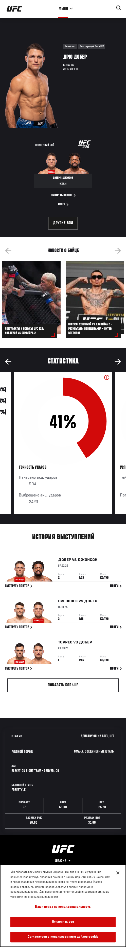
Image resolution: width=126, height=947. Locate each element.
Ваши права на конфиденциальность (63, 907)
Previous (8, 250)
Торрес (65, 642)
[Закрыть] (117, 872)
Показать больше (63, 685)
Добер (64, 560)
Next (118, 250)
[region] (63, 906)
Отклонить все (63, 922)
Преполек (68, 601)
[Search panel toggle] (118, 8)
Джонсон (87, 560)
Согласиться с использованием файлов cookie (63, 937)
